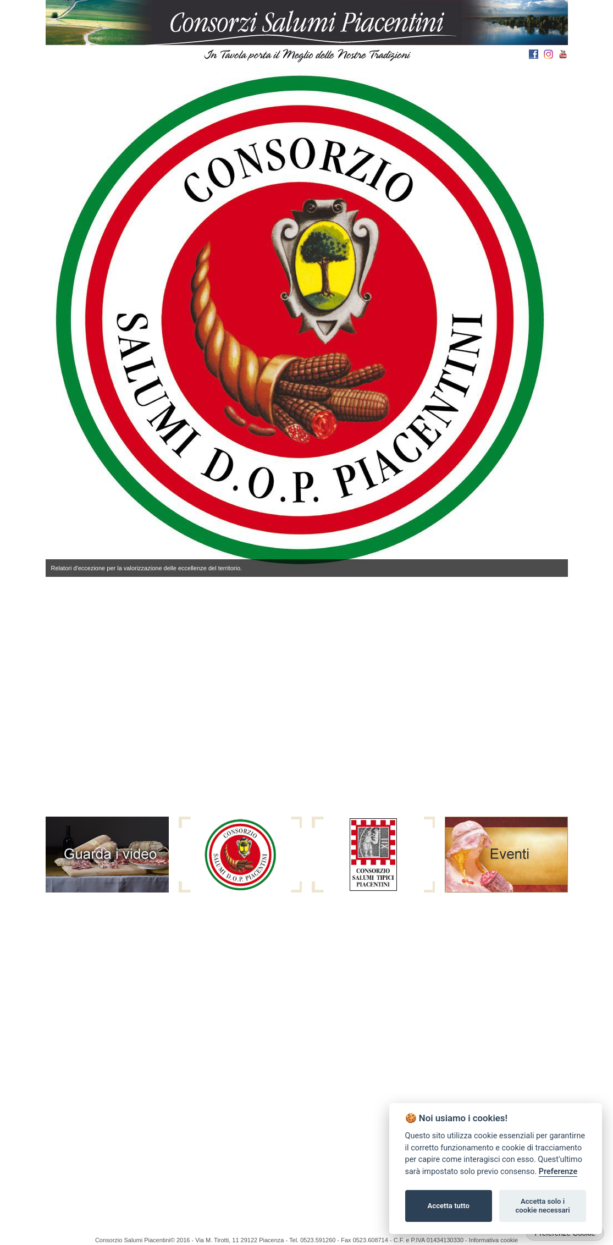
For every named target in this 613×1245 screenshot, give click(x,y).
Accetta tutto (449, 1206)
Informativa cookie (493, 1240)
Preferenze (558, 1171)
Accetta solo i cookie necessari (542, 1205)
